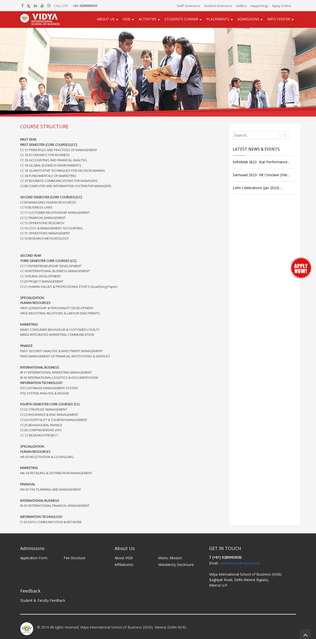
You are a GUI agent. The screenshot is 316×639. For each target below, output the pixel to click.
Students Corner (181, 19)
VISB (126, 19)
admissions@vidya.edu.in (240, 563)
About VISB (124, 557)
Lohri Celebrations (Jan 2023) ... (257, 187)
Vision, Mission (170, 557)
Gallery (241, 5)
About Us (106, 19)
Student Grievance (218, 5)
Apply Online (281, 5)
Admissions (248, 19)
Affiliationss (124, 564)
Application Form (33, 557)
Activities (147, 19)
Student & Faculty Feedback (42, 600)
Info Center (278, 19)
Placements (217, 19)
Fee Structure (74, 557)
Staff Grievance (188, 5)
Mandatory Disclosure (176, 564)
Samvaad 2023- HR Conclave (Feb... (261, 174)
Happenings (259, 5)
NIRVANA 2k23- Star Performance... (261, 162)
